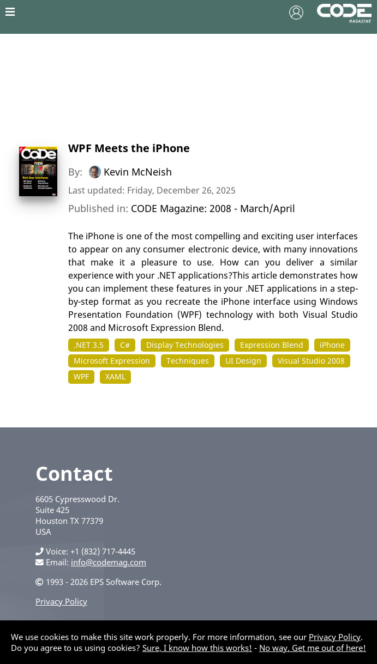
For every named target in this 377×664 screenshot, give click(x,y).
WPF (81, 376)
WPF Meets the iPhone (129, 148)
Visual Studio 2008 (311, 360)
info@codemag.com (108, 562)
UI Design (243, 360)
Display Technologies (185, 345)
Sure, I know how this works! (197, 647)
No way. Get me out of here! (312, 647)
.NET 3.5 (89, 345)
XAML (115, 376)
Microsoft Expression (112, 360)
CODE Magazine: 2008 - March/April (213, 208)
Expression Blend (271, 345)
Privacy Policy (61, 601)
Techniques (187, 360)
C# (125, 345)
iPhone (332, 345)
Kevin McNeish (138, 171)
